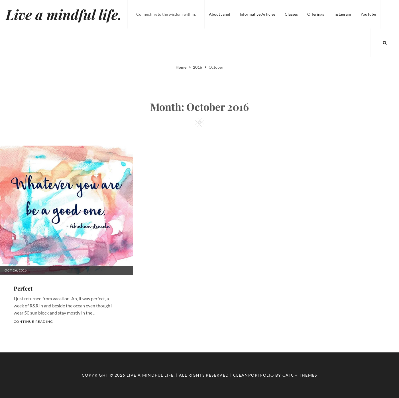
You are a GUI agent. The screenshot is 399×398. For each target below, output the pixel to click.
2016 (198, 67)
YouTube (368, 14)
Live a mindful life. (64, 14)
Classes (291, 14)
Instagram (342, 14)
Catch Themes (299, 375)
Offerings (315, 14)
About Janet (219, 14)
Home (181, 67)
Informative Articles (257, 14)
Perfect (23, 288)
